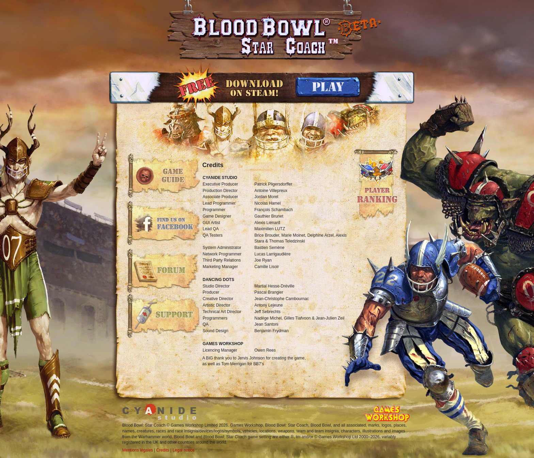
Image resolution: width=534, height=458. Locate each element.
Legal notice (184, 450)
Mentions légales (137, 450)
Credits (162, 450)
